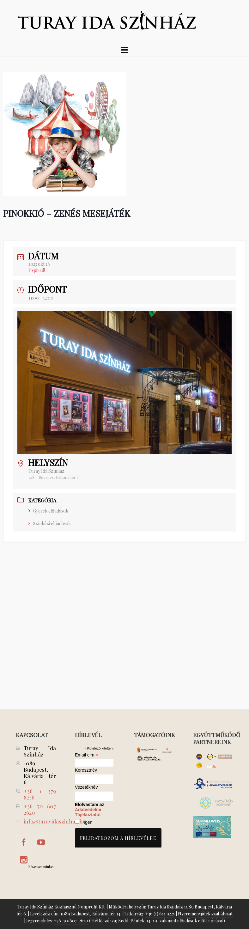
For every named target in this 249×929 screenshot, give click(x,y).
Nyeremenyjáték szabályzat (205, 914)
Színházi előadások (49, 523)
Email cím (86, 755)
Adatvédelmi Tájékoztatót (88, 812)
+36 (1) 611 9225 (160, 914)
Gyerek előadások (48, 511)
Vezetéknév (86, 787)
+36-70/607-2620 (71, 921)
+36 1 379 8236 (40, 794)
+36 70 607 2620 (40, 809)
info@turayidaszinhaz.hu (55, 821)
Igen (88, 822)
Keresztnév (86, 770)
